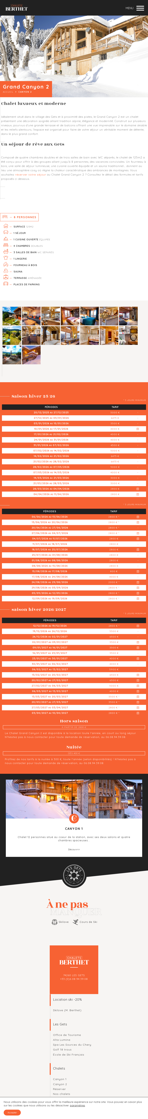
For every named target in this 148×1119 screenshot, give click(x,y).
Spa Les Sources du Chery (72, 1044)
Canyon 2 (60, 1084)
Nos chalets (61, 1094)
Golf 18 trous (62, 1049)
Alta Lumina (61, 1040)
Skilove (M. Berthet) (67, 1010)
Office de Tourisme (67, 1035)
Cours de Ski (88, 921)
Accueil (8, 92)
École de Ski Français (68, 1054)
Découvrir (74, 849)
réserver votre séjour (30, 174)
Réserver (59, 1089)
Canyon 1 (60, 1079)
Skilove (64, 921)
